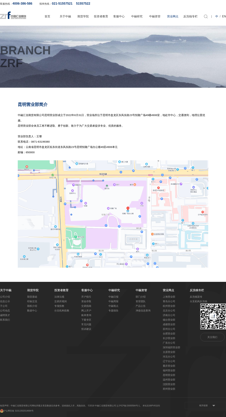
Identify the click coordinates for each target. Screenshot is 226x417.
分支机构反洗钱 (198, 301)
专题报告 (113, 310)
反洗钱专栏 (190, 16)
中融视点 (113, 306)
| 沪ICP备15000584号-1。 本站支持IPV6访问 (138, 405)
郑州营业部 (169, 388)
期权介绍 (32, 306)
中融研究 (137, 16)
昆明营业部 (169, 375)
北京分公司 (169, 310)
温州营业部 (169, 379)
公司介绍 (5, 296)
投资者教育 (101, 16)
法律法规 (59, 296)
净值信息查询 (143, 310)
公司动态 (5, 310)
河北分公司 (169, 356)
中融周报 (113, 301)
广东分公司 (169, 342)
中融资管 (154, 16)
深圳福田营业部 (171, 347)
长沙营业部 (169, 338)
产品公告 (141, 306)
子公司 (3, 306)
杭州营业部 (169, 306)
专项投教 (59, 306)
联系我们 (5, 319)
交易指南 (86, 306)
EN (224, 16)
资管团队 (141, 301)
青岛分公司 (169, 301)
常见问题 (86, 324)
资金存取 (86, 301)
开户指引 (86, 296)
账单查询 (169, 3)
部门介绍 (141, 296)
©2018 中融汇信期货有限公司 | (102, 405)
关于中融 (65, 16)
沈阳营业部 (169, 384)
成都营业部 (169, 324)
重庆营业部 (169, 365)
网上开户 (187, 3)
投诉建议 (86, 329)
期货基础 (32, 296)
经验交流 (32, 301)
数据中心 (32, 310)
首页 (47, 16)
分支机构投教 (61, 310)
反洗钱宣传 (196, 296)
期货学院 (83, 16)
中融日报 (113, 296)
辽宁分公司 (169, 361)
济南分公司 (169, 315)
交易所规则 (60, 301)
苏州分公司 (169, 329)
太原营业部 (169, 352)
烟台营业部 (169, 319)
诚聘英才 (5, 315)
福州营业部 (169, 370)
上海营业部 (169, 296)
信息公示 (5, 301)
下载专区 (86, 319)
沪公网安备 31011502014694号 (17, 411)
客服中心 (119, 16)
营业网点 (172, 16)
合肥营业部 (169, 333)
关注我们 (212, 337)
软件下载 (204, 3)
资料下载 (221, 3)
